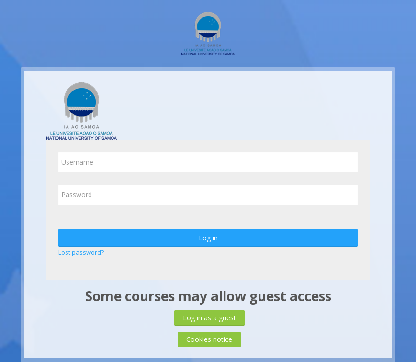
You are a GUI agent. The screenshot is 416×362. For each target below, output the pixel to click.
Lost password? (81, 252)
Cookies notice (209, 339)
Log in (208, 237)
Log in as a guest (209, 317)
